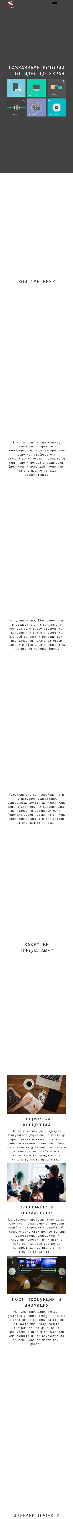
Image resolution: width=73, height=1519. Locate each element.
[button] (54, 3)
